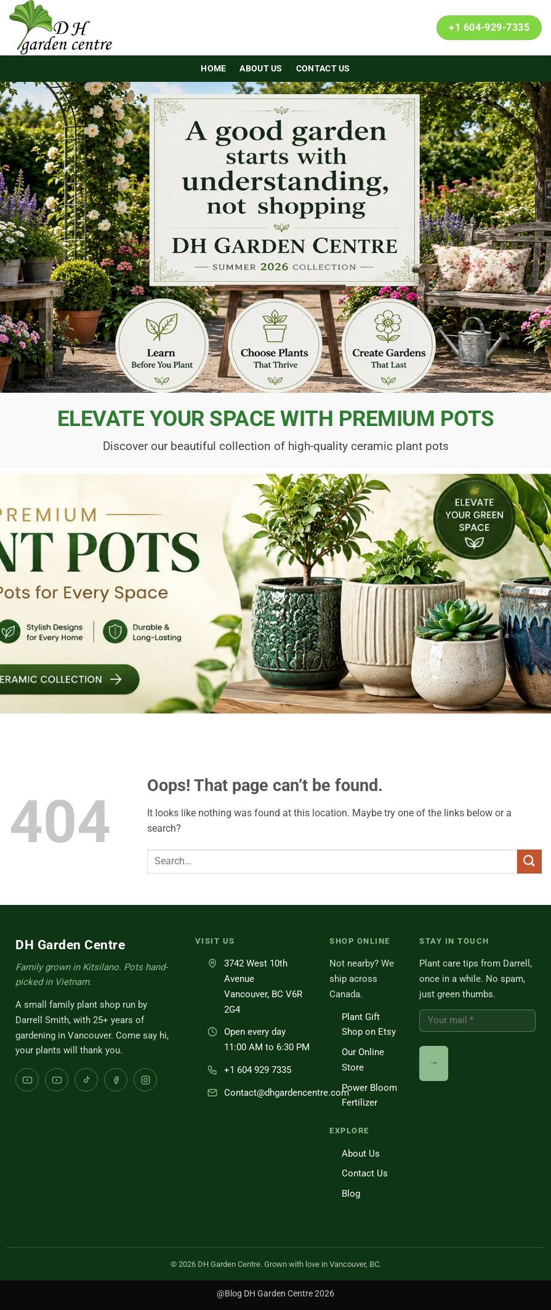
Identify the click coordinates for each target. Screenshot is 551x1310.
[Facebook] (115, 1079)
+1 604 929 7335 (257, 1069)
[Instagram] (145, 1079)
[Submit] (529, 862)
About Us (260, 68)
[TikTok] (86, 1079)
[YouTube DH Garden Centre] (56, 1079)
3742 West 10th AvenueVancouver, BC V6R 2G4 (263, 986)
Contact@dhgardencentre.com (286, 1092)
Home (213, 68)
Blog (351, 1193)
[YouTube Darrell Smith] (27, 1079)
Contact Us (323, 68)
